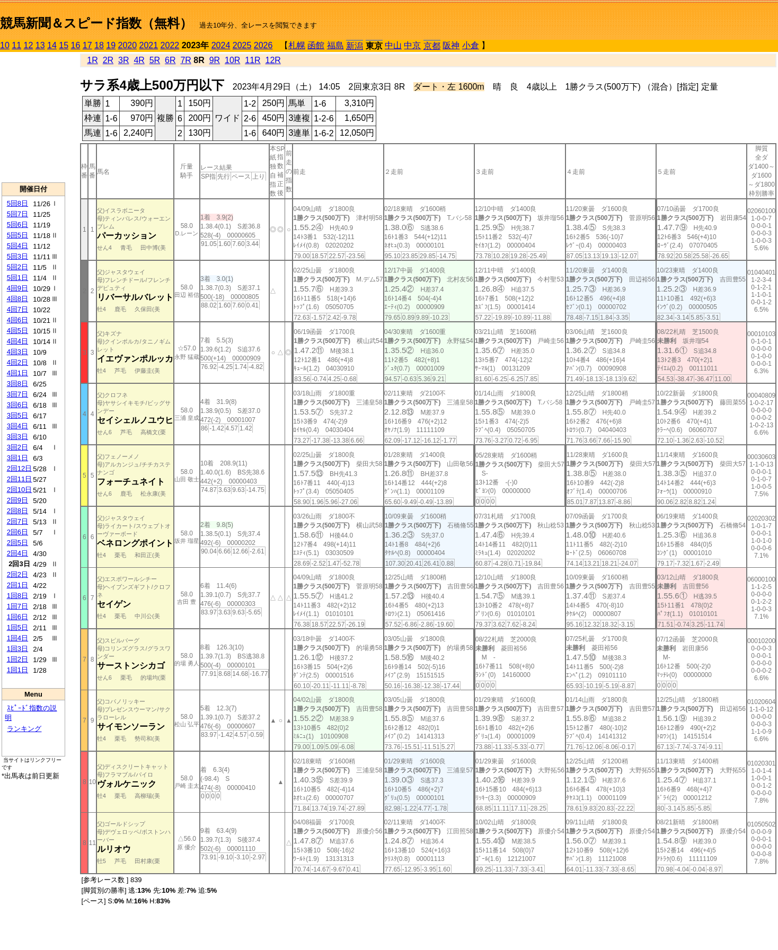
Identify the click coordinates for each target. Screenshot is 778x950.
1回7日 (17, 606)
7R (185, 60)
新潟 (354, 45)
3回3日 (17, 437)
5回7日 (17, 214)
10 (5, 45)
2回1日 (17, 585)
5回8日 (17, 203)
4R (139, 60)
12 (28, 45)
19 (111, 45)
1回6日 (17, 617)
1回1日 (17, 670)
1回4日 (17, 638)
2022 (170, 45)
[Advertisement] (33, 117)
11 (16, 45)
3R (123, 60)
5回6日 (17, 224)
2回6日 (17, 532)
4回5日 (17, 331)
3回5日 (17, 415)
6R (170, 60)
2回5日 (17, 543)
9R (214, 60)
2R (108, 60)
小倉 (470, 45)
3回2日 (17, 447)
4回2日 (17, 362)
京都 (431, 45)
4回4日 (17, 341)
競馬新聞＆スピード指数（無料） (96, 23)
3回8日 (17, 384)
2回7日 (17, 521)
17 (87, 45)
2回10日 (19, 490)
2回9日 (17, 500)
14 (52, 45)
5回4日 (17, 246)
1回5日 (17, 627)
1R (92, 60)
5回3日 (17, 256)
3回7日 (17, 394)
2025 (242, 45)
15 (63, 45)
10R (232, 60)
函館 (315, 45)
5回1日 (17, 278)
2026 (263, 45)
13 (40, 45)
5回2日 (17, 267)
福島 (335, 45)
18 (99, 45)
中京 (412, 45)
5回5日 (17, 235)
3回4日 (17, 426)
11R (252, 60)
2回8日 (17, 511)
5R (154, 60)
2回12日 (19, 468)
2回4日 (17, 553)
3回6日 (17, 405)
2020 (127, 45)
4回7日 (17, 309)
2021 (148, 45)
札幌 (296, 45)
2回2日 (17, 574)
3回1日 (17, 458)
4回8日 (17, 299)
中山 (393, 45)
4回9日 (17, 288)
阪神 (451, 45)
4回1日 (17, 373)
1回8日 (17, 596)
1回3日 (17, 649)
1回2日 (17, 659)
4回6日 (17, 320)
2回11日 (19, 479)
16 (76, 45)
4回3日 (17, 352)
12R (273, 60)
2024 (221, 45)
